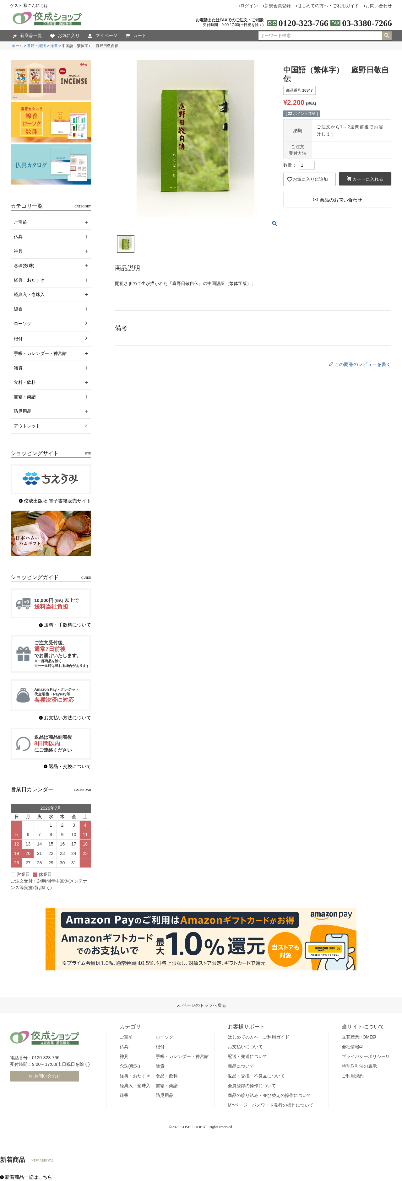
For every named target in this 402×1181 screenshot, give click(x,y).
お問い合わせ (379, 5)
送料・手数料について (67, 624)
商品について (241, 1066)
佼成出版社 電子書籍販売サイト (57, 500)
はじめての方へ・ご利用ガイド (328, 5)
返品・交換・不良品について (256, 1075)
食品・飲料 (167, 1075)
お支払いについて (245, 1046)
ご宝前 (126, 1036)
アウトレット (27, 425)
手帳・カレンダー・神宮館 (182, 1056)
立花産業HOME (357, 1036)
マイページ (102, 35)
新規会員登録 (277, 5)
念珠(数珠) (130, 1066)
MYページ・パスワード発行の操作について (270, 1105)
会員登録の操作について (252, 1085)
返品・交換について (70, 766)
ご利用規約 (353, 1075)
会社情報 (350, 1046)
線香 (124, 1095)
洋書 (54, 46)
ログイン (249, 5)
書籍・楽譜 (36, 46)
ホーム (17, 46)
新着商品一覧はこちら (28, 1177)
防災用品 (164, 1095)
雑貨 (160, 1066)
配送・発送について (247, 1056)
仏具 (124, 1046)
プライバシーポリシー (364, 1056)
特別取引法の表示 (359, 1066)
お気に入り (65, 35)
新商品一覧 (27, 35)
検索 (387, 35)
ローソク (22, 323)
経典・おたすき (135, 1075)
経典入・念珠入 (135, 1085)
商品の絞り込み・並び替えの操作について (269, 1095)
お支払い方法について (67, 717)
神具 (124, 1056)
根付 (18, 338)
